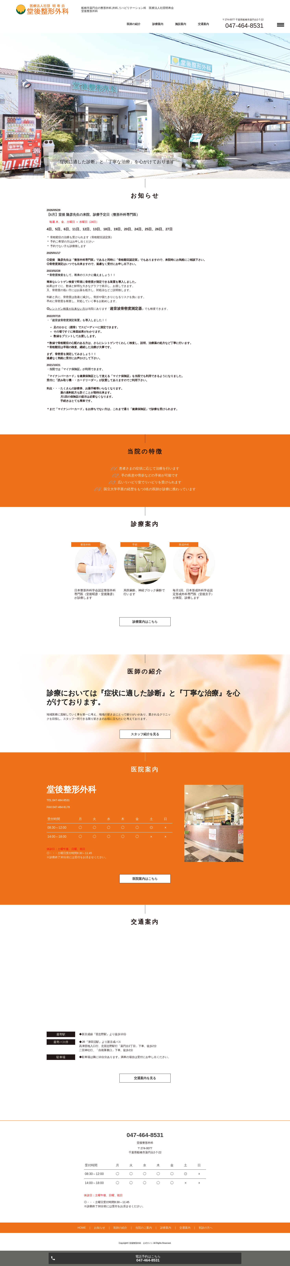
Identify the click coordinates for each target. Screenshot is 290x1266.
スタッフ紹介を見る (145, 734)
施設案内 (180, 24)
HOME (82, 1228)
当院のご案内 (143, 1228)
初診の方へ (205, 1228)
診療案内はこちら (145, 621)
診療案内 (157, 24)
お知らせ (99, 1228)
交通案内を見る (145, 1078)
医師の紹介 (133, 24)
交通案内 (203, 24)
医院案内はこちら (145, 879)
